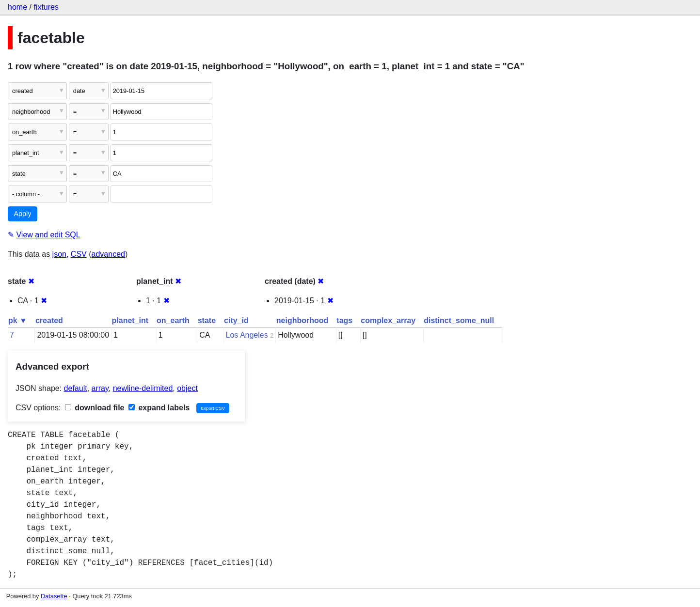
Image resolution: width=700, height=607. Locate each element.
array (100, 388)
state (207, 320)
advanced (108, 254)
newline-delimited (143, 388)
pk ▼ (17, 320)
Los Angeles (247, 335)
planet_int (130, 320)
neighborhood (302, 320)
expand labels (159, 408)
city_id (236, 320)
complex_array (388, 320)
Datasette (54, 596)
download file (95, 408)
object (187, 388)
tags (344, 320)
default (75, 388)
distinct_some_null (459, 320)
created (49, 320)
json (59, 254)
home (17, 7)
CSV (79, 254)
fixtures (46, 7)
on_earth (173, 320)
